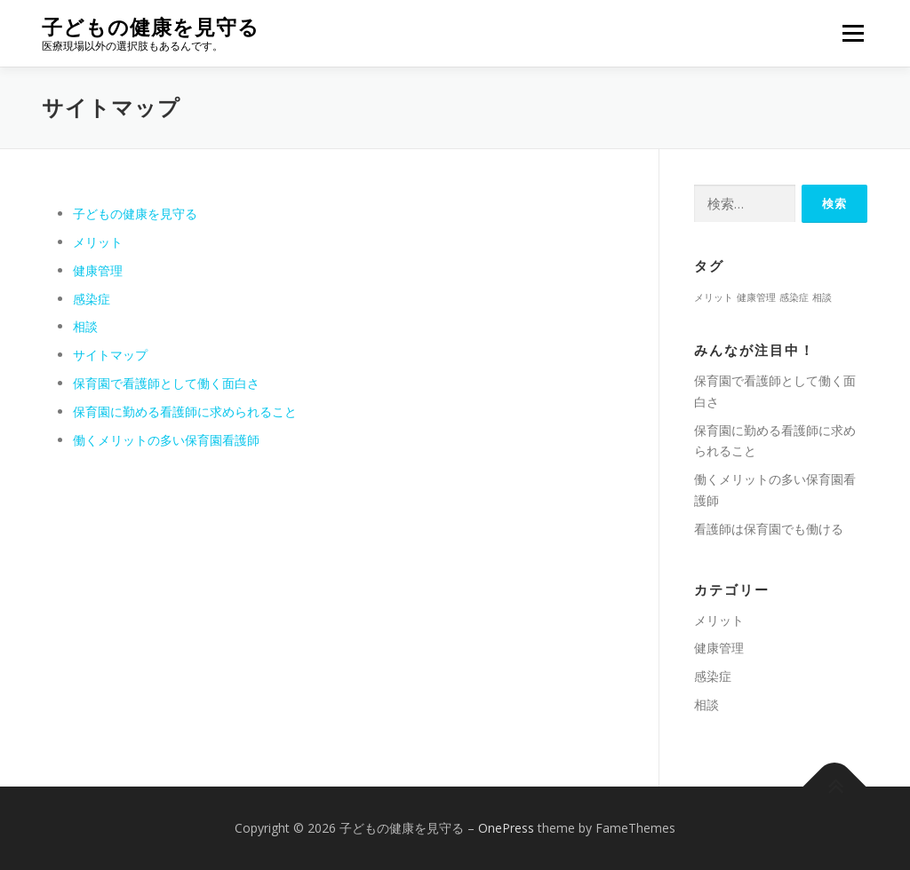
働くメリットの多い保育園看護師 (166, 439)
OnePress (506, 827)
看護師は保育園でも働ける (768, 528)
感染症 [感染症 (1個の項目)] (794, 297)
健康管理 (98, 270)
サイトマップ (110, 354)
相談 (85, 326)
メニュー (852, 33)
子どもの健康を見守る (150, 27)
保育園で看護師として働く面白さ (166, 383)
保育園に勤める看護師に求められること (185, 411)
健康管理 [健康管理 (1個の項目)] (756, 297)
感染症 (91, 298)
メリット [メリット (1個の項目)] (713, 297)
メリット (98, 241)
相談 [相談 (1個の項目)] (822, 297)
